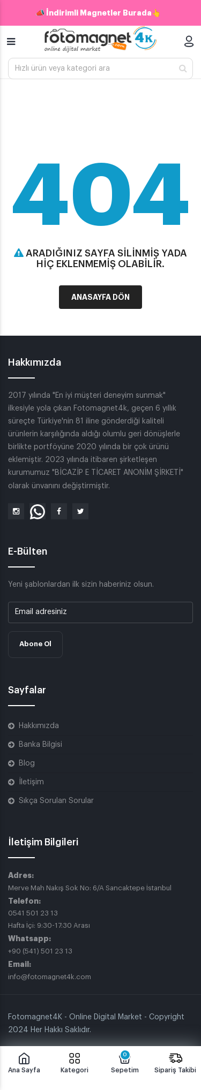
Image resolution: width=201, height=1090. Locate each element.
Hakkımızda (39, 726)
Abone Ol (35, 643)
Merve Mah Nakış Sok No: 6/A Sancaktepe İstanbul (90, 887)
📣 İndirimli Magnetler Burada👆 (98, 13)
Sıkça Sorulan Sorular (56, 801)
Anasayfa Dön (100, 297)
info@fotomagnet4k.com (49, 976)
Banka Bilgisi (40, 744)
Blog (27, 763)
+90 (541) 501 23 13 (40, 951)
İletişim (31, 782)
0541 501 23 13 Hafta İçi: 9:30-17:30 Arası (49, 919)
